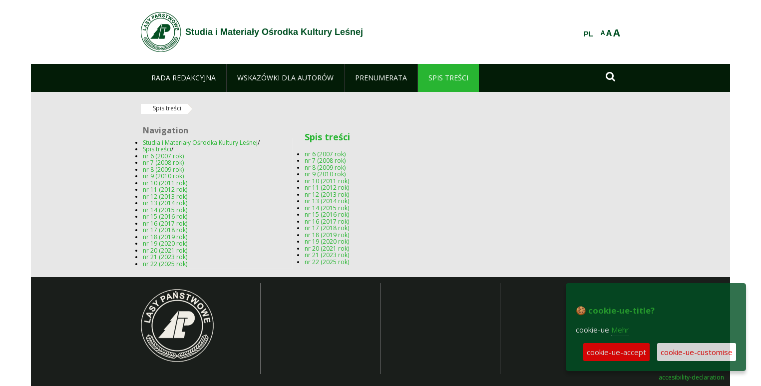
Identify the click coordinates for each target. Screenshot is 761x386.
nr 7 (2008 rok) (163, 162)
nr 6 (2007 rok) (163, 156)
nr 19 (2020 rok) (165, 243)
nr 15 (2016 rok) (165, 216)
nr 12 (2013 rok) (165, 196)
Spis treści (167, 108)
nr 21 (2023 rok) (165, 257)
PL (588, 34)
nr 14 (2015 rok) (165, 210)
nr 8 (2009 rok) (163, 169)
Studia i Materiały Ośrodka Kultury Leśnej (200, 142)
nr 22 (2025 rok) (165, 264)
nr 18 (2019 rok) (165, 237)
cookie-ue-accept (616, 352)
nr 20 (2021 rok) (165, 250)
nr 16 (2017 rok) (165, 223)
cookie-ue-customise (697, 352)
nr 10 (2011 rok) (165, 183)
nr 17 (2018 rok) (165, 230)
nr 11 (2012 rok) (165, 189)
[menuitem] (183, 78)
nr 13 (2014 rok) (165, 203)
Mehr (620, 330)
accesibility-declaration (691, 377)
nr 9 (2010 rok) (163, 176)
